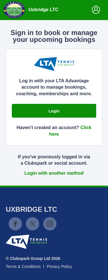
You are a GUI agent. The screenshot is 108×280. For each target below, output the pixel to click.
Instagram (49, 223)
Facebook (15, 223)
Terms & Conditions (23, 266)
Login (53, 111)
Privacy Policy (59, 266)
